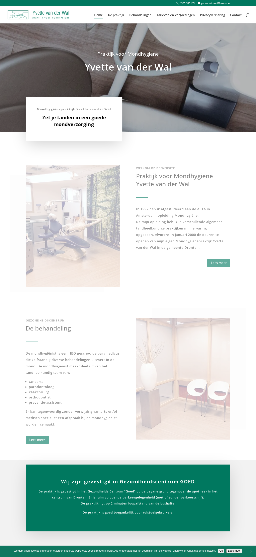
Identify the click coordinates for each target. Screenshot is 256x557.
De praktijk (116, 15)
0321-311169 (187, 3)
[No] (251, 551)
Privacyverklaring (212, 15)
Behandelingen (140, 15)
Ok (221, 550)
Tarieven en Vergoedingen (176, 15)
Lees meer (219, 263)
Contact (236, 15)
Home (98, 15)
